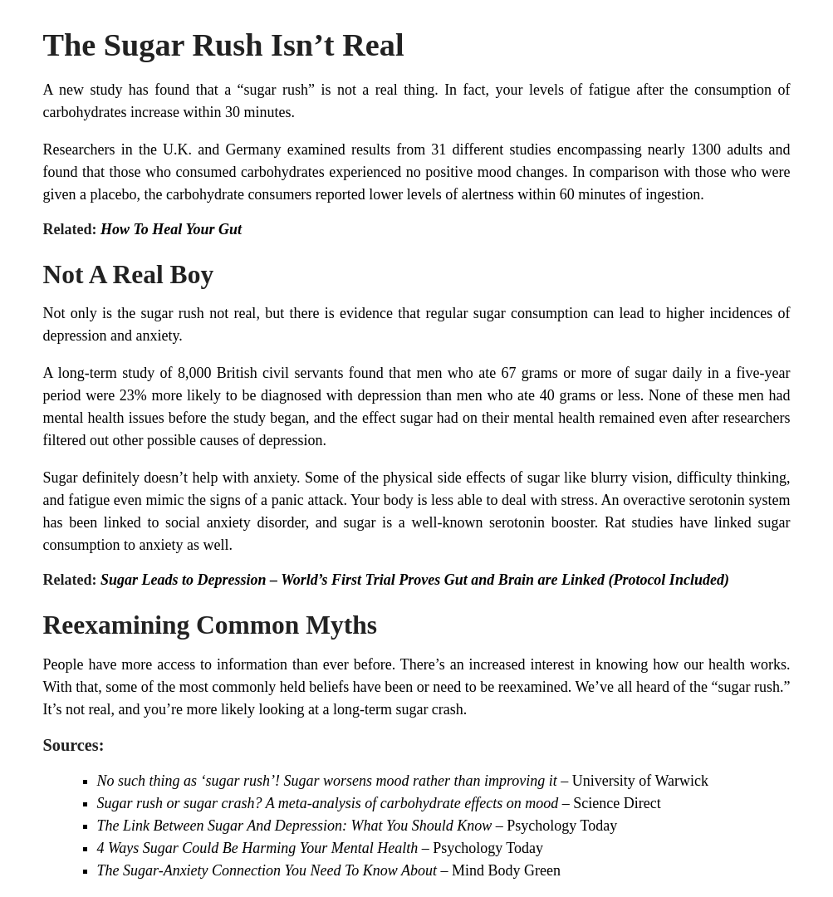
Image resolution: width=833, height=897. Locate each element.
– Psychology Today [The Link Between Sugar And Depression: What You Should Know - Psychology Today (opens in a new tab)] (554, 825)
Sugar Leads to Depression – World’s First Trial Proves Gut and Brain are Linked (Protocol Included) (414, 579)
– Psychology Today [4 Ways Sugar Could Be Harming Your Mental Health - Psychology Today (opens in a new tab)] (480, 848)
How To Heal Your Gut (171, 229)
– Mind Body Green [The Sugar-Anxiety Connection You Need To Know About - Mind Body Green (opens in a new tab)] (499, 870)
